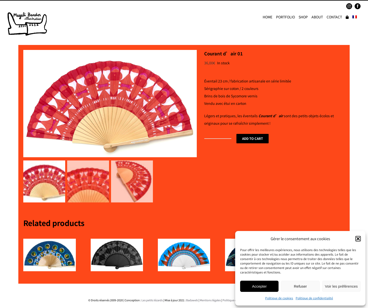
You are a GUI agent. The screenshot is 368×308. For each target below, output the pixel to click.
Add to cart (252, 138)
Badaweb (192, 299)
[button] (358, 238)
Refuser (300, 286)
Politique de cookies (279, 298)
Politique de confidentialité (314, 298)
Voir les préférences (341, 286)
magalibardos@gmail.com (43, 6)
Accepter (259, 286)
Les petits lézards (152, 299)
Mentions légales (210, 299)
